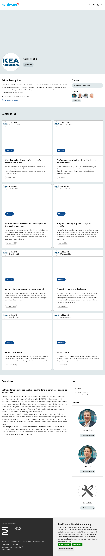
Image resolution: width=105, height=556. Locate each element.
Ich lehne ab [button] (77, 544)
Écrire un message (81, 85)
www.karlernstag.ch (10, 100)
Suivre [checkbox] (28, 65)
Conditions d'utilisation (10, 545)
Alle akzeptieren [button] (64, 544)
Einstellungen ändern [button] (66, 548)
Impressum (6, 550)
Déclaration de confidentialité (12, 547)
